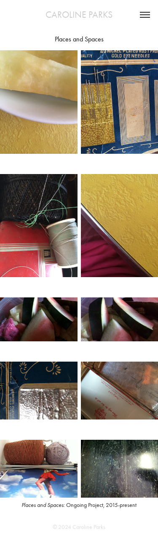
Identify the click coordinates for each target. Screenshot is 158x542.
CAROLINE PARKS (79, 14)
